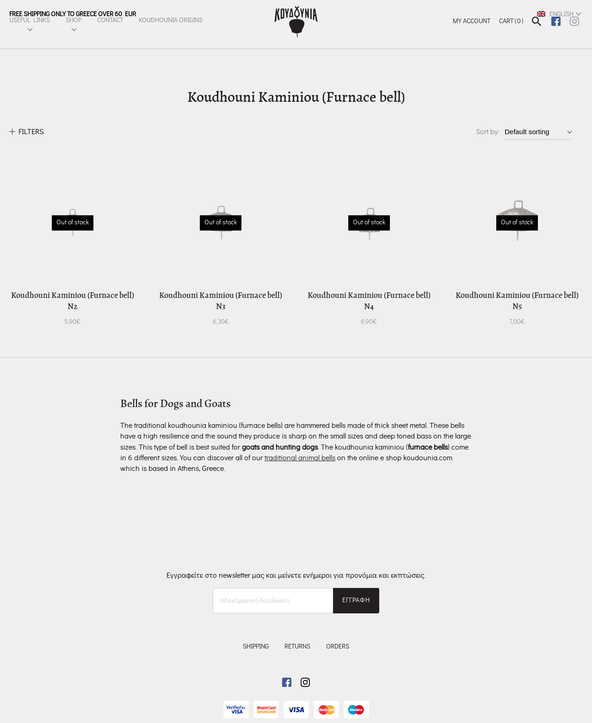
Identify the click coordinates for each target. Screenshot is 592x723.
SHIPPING (256, 646)
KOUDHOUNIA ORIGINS (171, 31)
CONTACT (110, 31)
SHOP (73, 31)
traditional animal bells (300, 458)
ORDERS (337, 646)
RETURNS (297, 646)
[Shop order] (537, 132)
